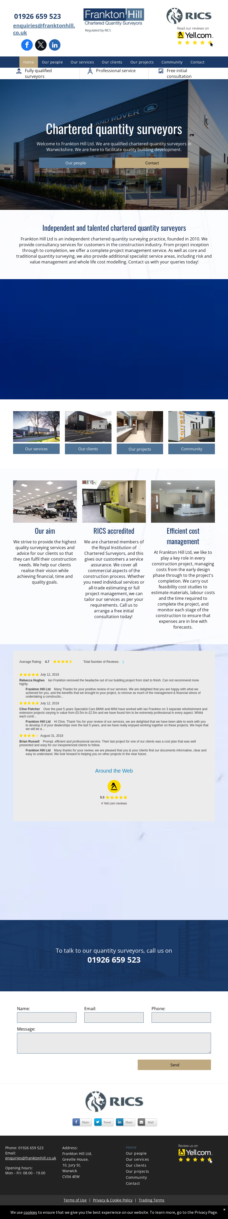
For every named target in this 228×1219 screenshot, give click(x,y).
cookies (33, 1212)
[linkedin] (54, 45)
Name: (23, 1008)
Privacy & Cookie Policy (112, 1200)
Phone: (158, 1008)
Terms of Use (75, 1200)
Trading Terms (151, 1200)
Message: (26, 1029)
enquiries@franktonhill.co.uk (30, 1157)
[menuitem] (28, 62)
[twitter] (41, 45)
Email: (90, 1008)
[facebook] (27, 45)
